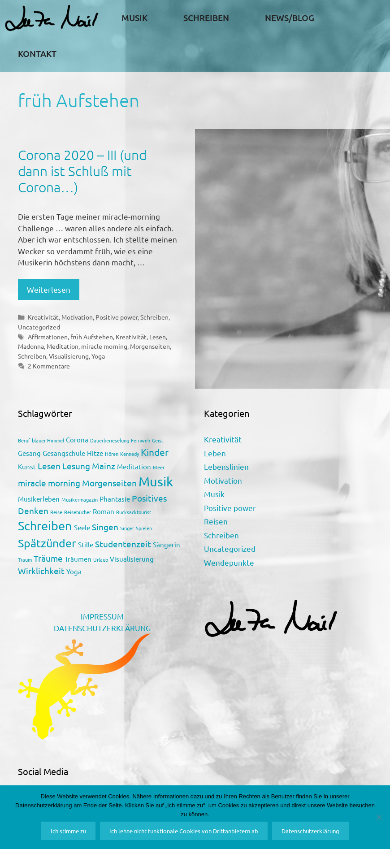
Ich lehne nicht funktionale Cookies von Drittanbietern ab (183, 831)
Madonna (31, 346)
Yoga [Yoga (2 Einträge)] (74, 571)
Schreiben (206, 17)
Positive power (116, 317)
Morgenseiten (150, 346)
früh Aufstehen (91, 337)
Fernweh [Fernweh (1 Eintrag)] (140, 440)
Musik (134, 17)
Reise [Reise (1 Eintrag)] (56, 511)
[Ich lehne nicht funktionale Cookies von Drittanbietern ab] (378, 817)
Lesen (157, 337)
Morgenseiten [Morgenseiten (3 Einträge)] (109, 482)
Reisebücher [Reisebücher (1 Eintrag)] (77, 511)
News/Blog (289, 17)
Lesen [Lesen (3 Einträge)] (49, 465)
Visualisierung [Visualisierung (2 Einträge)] (132, 558)
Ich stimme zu (68, 831)
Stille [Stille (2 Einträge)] (85, 544)
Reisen (216, 521)
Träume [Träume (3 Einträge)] (48, 558)
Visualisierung (69, 356)
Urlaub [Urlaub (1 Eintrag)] (100, 559)
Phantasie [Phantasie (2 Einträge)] (115, 498)
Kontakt (37, 53)
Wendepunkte (229, 562)
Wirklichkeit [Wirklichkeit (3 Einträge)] (41, 570)
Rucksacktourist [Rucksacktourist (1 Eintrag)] (133, 511)
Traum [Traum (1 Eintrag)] (25, 559)
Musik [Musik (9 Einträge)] (156, 481)
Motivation (77, 317)
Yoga (98, 356)
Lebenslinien (226, 466)
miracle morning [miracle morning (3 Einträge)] (49, 482)
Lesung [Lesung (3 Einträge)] (76, 465)
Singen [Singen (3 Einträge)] (105, 526)
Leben (215, 453)
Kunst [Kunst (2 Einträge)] (27, 466)
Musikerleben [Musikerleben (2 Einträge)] (39, 498)
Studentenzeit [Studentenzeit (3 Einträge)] (123, 543)
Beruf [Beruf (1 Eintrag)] (24, 440)
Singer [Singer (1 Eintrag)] (127, 528)
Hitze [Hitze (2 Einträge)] (95, 453)
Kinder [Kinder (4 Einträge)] (155, 452)
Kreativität (43, 317)
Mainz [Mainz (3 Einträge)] (103, 465)
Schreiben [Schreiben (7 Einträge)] (45, 525)
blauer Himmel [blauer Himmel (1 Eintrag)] (48, 440)
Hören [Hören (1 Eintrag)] (111, 453)
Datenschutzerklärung (310, 831)
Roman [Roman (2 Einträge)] (103, 511)
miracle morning (104, 346)
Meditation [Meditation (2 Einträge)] (134, 466)
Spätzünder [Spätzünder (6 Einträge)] (47, 543)
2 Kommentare (49, 366)
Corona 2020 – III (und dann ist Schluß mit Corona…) (82, 171)
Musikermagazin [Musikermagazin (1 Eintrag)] (79, 499)
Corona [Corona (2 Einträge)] (77, 439)
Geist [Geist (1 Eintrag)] (157, 440)
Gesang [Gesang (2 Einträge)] (29, 453)
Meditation (62, 346)
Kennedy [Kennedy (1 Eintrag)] (129, 453)
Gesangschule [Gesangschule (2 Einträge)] (64, 453)
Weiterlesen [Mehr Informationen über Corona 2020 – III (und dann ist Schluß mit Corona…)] (48, 289)
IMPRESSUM (102, 616)
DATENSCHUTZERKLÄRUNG (102, 627)
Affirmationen (48, 337)
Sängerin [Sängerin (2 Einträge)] (166, 544)
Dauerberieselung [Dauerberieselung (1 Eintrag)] (109, 440)
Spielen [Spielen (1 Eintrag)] (144, 528)
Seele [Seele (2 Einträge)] (82, 527)
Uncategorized (39, 327)
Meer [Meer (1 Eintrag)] (159, 467)
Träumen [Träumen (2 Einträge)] (78, 558)
